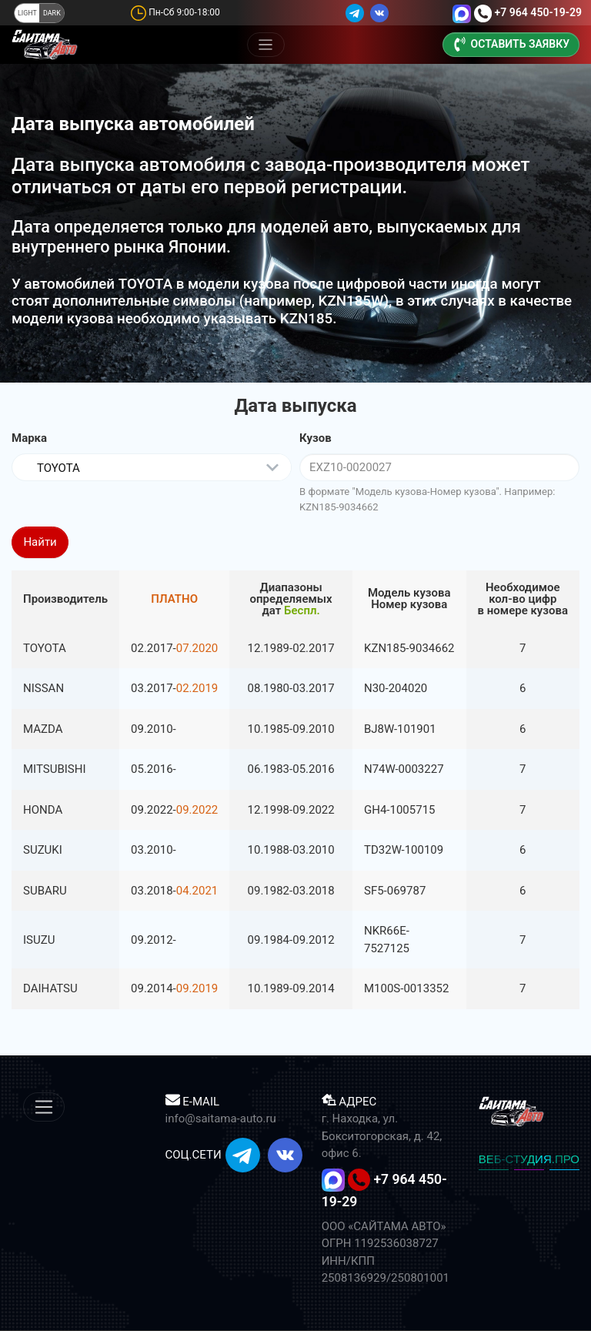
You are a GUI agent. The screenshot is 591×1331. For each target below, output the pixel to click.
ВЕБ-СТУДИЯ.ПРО (529, 1158)
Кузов (315, 438)
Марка (29, 438)
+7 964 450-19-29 (538, 12)
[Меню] (266, 45)
